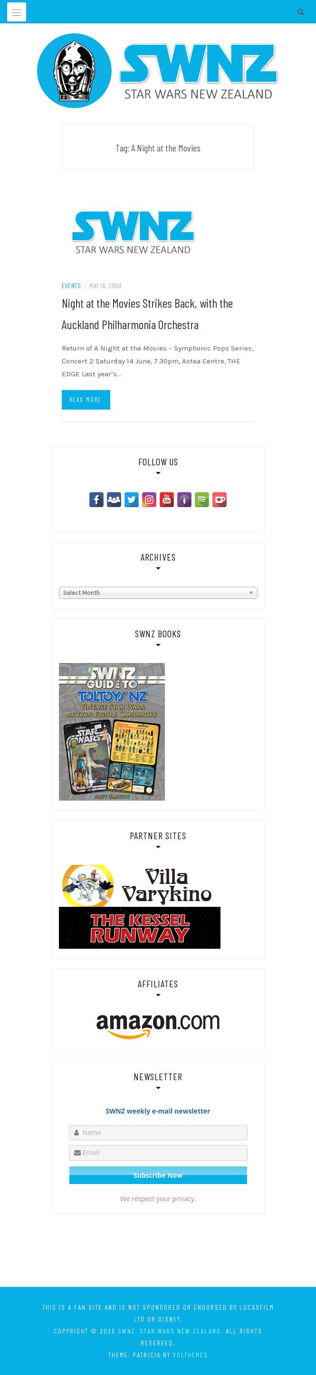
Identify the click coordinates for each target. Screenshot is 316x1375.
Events (71, 285)
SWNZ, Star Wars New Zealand (169, 1331)
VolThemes (190, 1355)
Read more (85, 399)
